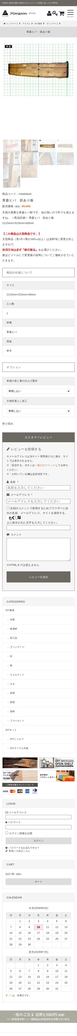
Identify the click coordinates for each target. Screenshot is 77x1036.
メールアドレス (21, 494)
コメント (16, 534)
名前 (14, 482)
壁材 (12, 702)
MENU (38, 1027)
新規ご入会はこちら (19, 851)
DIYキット (11, 730)
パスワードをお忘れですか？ (24, 847)
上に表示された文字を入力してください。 (33, 522)
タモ (12, 684)
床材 (12, 693)
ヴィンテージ (17, 647)
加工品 (13, 638)
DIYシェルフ (17, 739)
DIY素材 (10, 610)
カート (39, 881)
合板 (12, 619)
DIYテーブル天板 (19, 748)
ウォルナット (17, 674)
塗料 (12, 711)
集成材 (13, 628)
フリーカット (17, 720)
